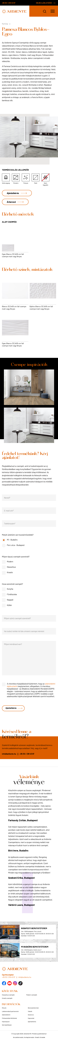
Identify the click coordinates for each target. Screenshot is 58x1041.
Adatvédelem (6, 1015)
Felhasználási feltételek (9, 1018)
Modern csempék (31, 995)
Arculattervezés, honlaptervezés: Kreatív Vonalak (29, 1037)
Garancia (31, 1015)
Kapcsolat (31, 1018)
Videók (30, 1011)
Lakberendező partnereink (10, 1011)
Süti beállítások (7, 1025)
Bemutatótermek (33, 1008)
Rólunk (4, 1008)
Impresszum (6, 1021)
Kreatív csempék (7, 998)
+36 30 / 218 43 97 (8, 3)
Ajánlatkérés (13, 193)
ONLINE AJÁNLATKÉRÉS (44, 3)
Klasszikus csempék (8, 995)
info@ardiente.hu (9, 754)
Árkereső (11, 202)
